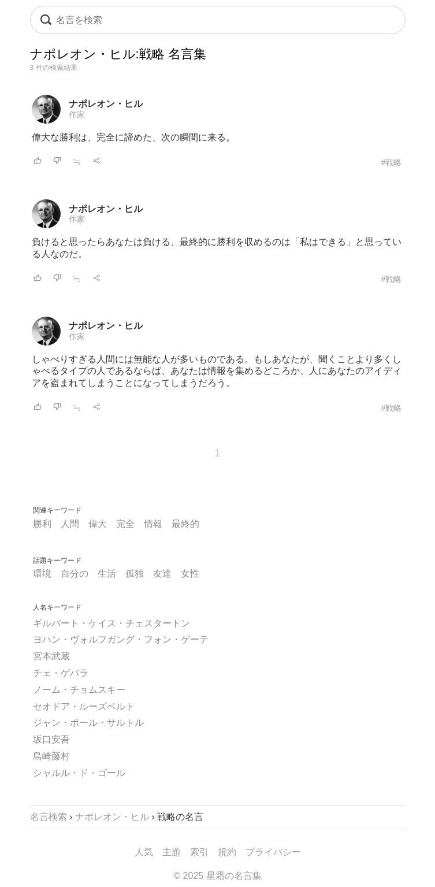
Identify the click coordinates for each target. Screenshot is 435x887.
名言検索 (48, 817)
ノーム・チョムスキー (79, 690)
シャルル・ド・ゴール (79, 773)
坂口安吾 (51, 739)
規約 (227, 852)
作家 (77, 114)
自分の (74, 573)
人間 (70, 524)
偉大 (97, 524)
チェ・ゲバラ (60, 673)
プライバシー (273, 852)
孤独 (134, 573)
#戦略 (391, 162)
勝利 (42, 524)
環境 (42, 573)
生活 (107, 573)
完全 (125, 524)
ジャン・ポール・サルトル (88, 723)
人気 (144, 852)
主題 (171, 852)
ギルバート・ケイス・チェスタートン (111, 623)
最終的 (185, 524)
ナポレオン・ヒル (106, 104)
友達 (162, 573)
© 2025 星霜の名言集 (217, 876)
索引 (199, 852)
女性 (190, 573)
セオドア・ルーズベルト (84, 706)
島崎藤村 (51, 756)
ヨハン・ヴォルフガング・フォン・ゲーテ (121, 639)
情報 (153, 524)
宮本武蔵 (51, 656)
